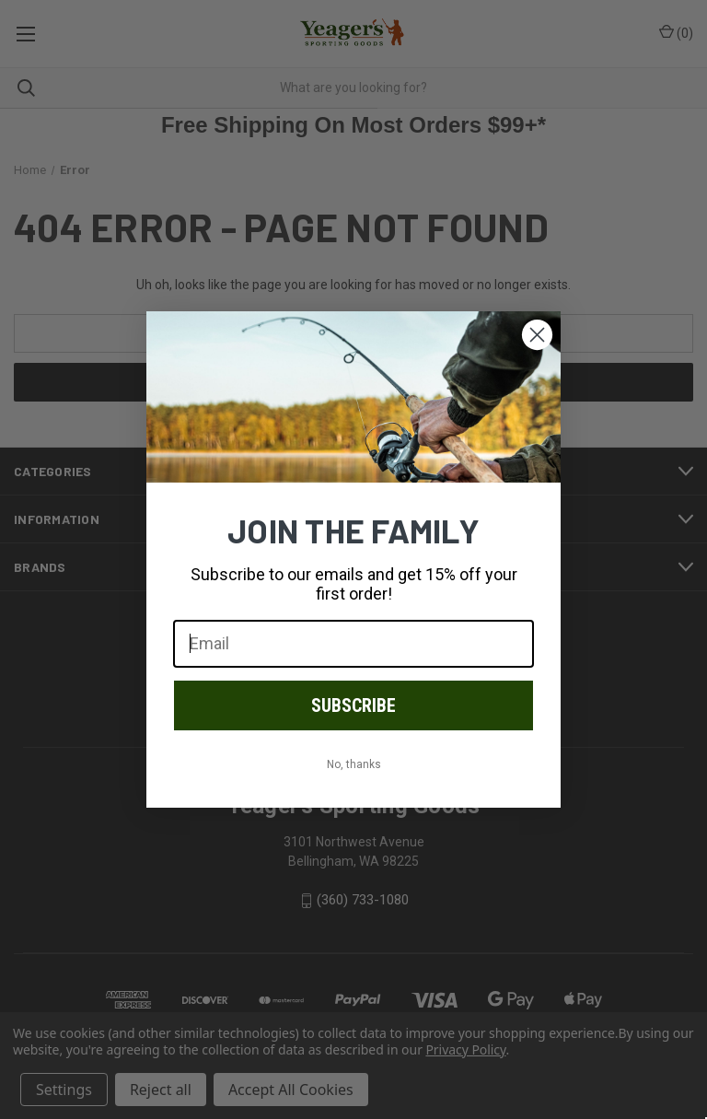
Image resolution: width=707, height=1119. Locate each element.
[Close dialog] (537, 335)
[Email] (353, 644)
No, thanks (354, 764)
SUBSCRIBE (353, 705)
